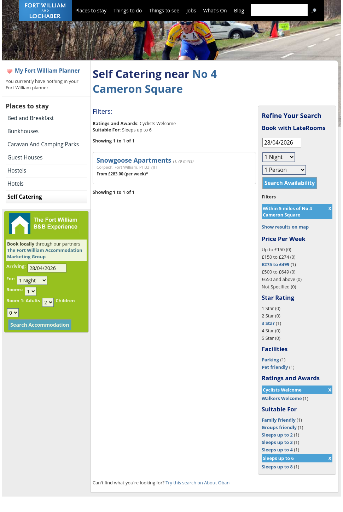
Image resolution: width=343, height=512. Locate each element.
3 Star (268, 323)
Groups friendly (279, 427)
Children (65, 300)
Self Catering (24, 197)
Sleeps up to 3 (277, 442)
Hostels (16, 170)
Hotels (15, 183)
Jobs (191, 10)
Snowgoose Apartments (134, 160)
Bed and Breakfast (30, 118)
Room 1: (15, 300)
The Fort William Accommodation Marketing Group (44, 253)
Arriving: (16, 266)
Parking (270, 359)
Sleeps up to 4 (277, 449)
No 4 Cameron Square (155, 81)
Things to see (164, 10)
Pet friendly (275, 367)
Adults (32, 300)
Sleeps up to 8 (277, 466)
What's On (215, 10)
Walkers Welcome (282, 398)
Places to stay (90, 10)
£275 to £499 (276, 264)
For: (10, 278)
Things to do (128, 10)
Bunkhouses (23, 131)
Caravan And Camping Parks (43, 144)
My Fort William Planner (47, 70)
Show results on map (285, 227)
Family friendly (279, 420)
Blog (239, 10)
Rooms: (14, 289)
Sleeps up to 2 (277, 435)
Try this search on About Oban (197, 482)
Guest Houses (24, 157)
